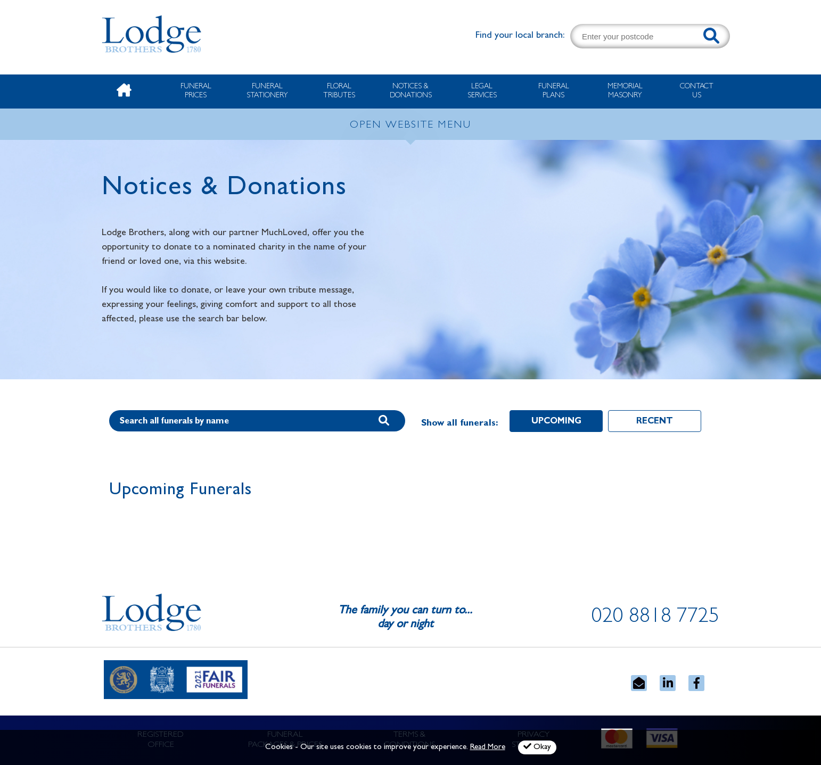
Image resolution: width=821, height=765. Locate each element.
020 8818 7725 (655, 618)
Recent (654, 422)
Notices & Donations (411, 91)
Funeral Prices (195, 91)
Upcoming (556, 422)
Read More (487, 748)
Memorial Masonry (625, 91)
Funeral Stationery (267, 91)
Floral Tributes (339, 91)
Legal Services (482, 91)
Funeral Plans (553, 91)
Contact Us (696, 91)
